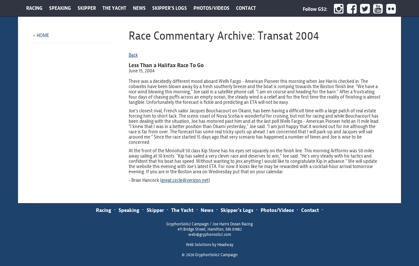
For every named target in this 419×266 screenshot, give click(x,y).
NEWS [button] (139, 8)
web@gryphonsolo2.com (209, 235)
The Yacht (182, 210)
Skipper (155, 210)
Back (133, 55)
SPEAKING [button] (60, 8)
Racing (103, 210)
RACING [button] (34, 8)
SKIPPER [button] (87, 8)
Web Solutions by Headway (209, 245)
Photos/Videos (277, 210)
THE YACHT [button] (114, 8)
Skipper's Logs (237, 210)
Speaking (128, 210)
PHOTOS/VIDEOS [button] (211, 8)
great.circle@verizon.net (185, 180)
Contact (310, 210)
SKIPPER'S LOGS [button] (169, 8)
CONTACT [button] (246, 8)
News (207, 210)
